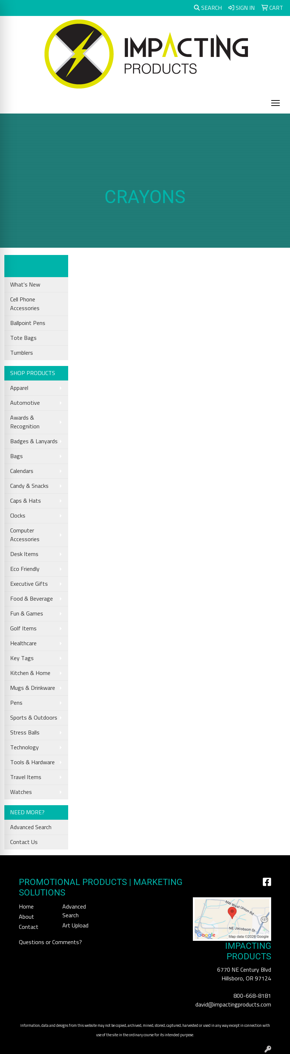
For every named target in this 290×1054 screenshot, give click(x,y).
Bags (16, 456)
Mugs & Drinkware (32, 688)
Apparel (19, 388)
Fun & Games (26, 614)
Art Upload (75, 926)
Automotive (25, 403)
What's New (25, 285)
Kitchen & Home (30, 673)
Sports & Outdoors (33, 718)
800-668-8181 (252, 996)
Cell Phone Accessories (25, 304)
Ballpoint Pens (27, 323)
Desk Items (24, 554)
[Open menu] (275, 103)
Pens (16, 703)
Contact (28, 927)
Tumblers (21, 353)
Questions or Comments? (50, 942)
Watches (21, 792)
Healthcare (23, 643)
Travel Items (25, 777)
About (26, 917)
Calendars (21, 471)
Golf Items (23, 628)
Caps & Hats (25, 501)
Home (26, 907)
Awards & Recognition (25, 422)
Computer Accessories (25, 535)
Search (208, 8)
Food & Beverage (31, 599)
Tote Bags (23, 338)
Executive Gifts (29, 584)
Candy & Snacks (29, 486)
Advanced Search (30, 827)
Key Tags (22, 658)
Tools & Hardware (32, 762)
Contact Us (24, 842)
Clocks (17, 516)
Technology (24, 747)
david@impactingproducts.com (233, 1005)
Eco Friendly (25, 569)
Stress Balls (25, 733)
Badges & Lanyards (34, 441)
